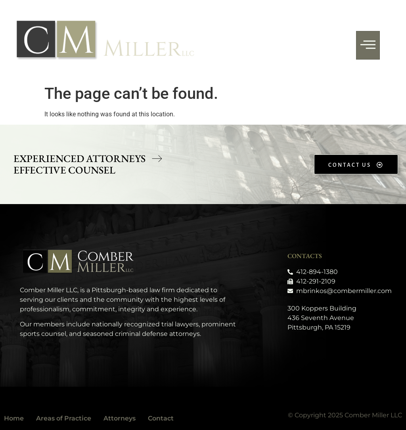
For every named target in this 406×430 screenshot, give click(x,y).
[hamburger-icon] (368, 45)
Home (14, 418)
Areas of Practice (63, 418)
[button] (88, 159)
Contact (161, 418)
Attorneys (119, 418)
